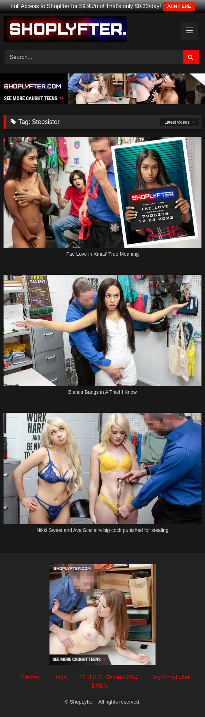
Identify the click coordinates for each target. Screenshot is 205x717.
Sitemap (31, 677)
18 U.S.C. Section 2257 (108, 677)
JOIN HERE (178, 6)
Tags (60, 677)
